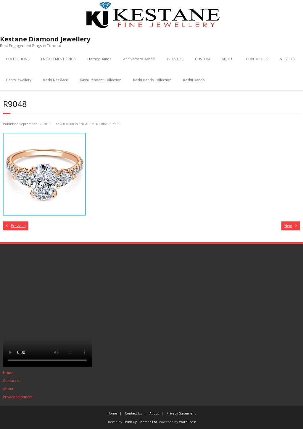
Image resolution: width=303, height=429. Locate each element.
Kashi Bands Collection (152, 79)
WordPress (187, 422)
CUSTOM (202, 58)
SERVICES (287, 58)
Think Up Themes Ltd (140, 422)
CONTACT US (257, 58)
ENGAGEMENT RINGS (58, 58)
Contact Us (12, 380)
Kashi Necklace (55, 79)
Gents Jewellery (18, 79)
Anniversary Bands (138, 58)
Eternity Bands (99, 58)
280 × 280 (67, 124)
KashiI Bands (193, 79)
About (8, 388)
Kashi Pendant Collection (100, 79)
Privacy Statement (18, 396)
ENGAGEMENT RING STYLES (99, 124)
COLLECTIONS (17, 58)
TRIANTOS (174, 58)
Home (8, 372)
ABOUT (228, 58)
